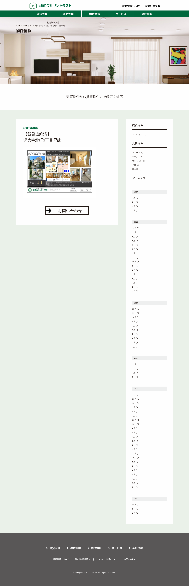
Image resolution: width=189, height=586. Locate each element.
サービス (27, 25)
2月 (133, 206)
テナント (136, 157)
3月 (133, 202)
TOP (18, 25)
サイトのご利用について (107, 559)
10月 (134, 262)
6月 (133, 245)
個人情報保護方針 (83, 559)
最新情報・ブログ (61, 559)
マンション (137, 134)
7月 (133, 274)
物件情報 (39, 25)
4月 (133, 198)
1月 (133, 210)
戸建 (134, 165)
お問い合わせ (130, 559)
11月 (134, 232)
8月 (133, 241)
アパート (136, 152)
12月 (134, 228)
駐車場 (135, 169)
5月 (133, 249)
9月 (133, 236)
